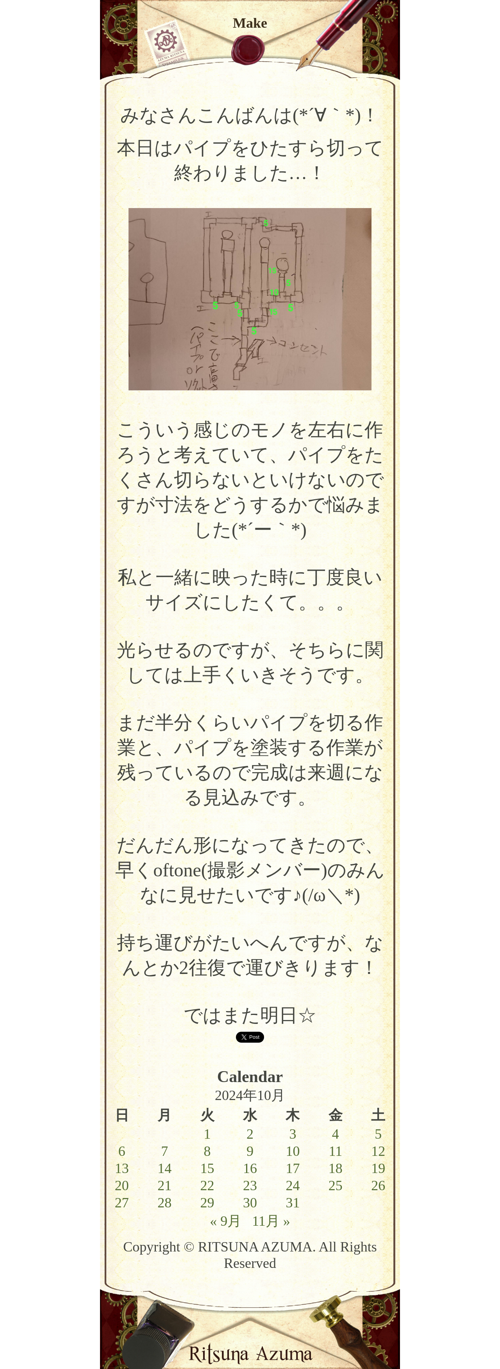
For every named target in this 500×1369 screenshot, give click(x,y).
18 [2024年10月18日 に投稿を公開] (336, 1168)
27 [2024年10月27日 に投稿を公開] (122, 1203)
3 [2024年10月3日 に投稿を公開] (292, 1134)
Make (250, 23)
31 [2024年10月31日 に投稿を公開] (293, 1203)
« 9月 (225, 1221)
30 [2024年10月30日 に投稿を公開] (250, 1203)
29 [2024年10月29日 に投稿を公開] (207, 1203)
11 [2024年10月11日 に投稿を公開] (335, 1151)
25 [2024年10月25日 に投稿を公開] (336, 1185)
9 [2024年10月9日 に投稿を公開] (250, 1151)
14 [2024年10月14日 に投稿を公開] (164, 1168)
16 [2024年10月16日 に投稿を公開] (250, 1168)
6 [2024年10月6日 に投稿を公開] (121, 1151)
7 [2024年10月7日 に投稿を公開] (164, 1151)
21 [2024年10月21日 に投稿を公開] (164, 1185)
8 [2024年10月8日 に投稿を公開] (207, 1151)
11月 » (271, 1221)
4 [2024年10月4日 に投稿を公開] (335, 1134)
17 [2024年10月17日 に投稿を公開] (293, 1168)
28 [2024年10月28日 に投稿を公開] (164, 1203)
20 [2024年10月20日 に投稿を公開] (122, 1185)
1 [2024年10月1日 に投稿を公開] (207, 1134)
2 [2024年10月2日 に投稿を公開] (250, 1134)
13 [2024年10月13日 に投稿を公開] (122, 1168)
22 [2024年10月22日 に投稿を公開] (207, 1185)
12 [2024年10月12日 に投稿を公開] (378, 1151)
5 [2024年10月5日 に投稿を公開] (378, 1134)
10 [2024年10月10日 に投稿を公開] (293, 1151)
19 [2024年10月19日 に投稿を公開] (378, 1168)
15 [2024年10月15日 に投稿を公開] (207, 1168)
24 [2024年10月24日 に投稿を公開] (293, 1185)
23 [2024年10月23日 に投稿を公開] (250, 1185)
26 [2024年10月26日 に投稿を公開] (378, 1185)
